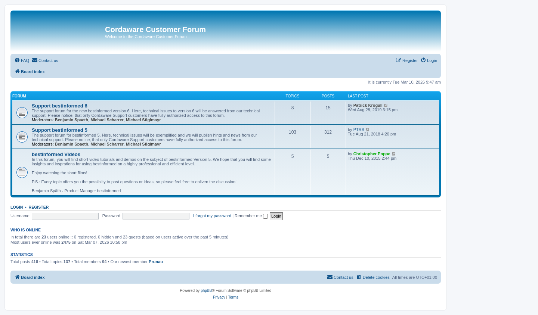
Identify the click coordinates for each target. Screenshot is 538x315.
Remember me (251, 215)
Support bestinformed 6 (59, 106)
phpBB (206, 291)
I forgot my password (212, 215)
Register (39, 207)
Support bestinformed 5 (59, 130)
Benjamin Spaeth (71, 120)
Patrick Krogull (368, 105)
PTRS (358, 129)
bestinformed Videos (56, 154)
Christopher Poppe (371, 154)
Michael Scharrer (107, 120)
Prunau (156, 261)
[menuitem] (21, 60)
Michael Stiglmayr (143, 120)
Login (16, 207)
